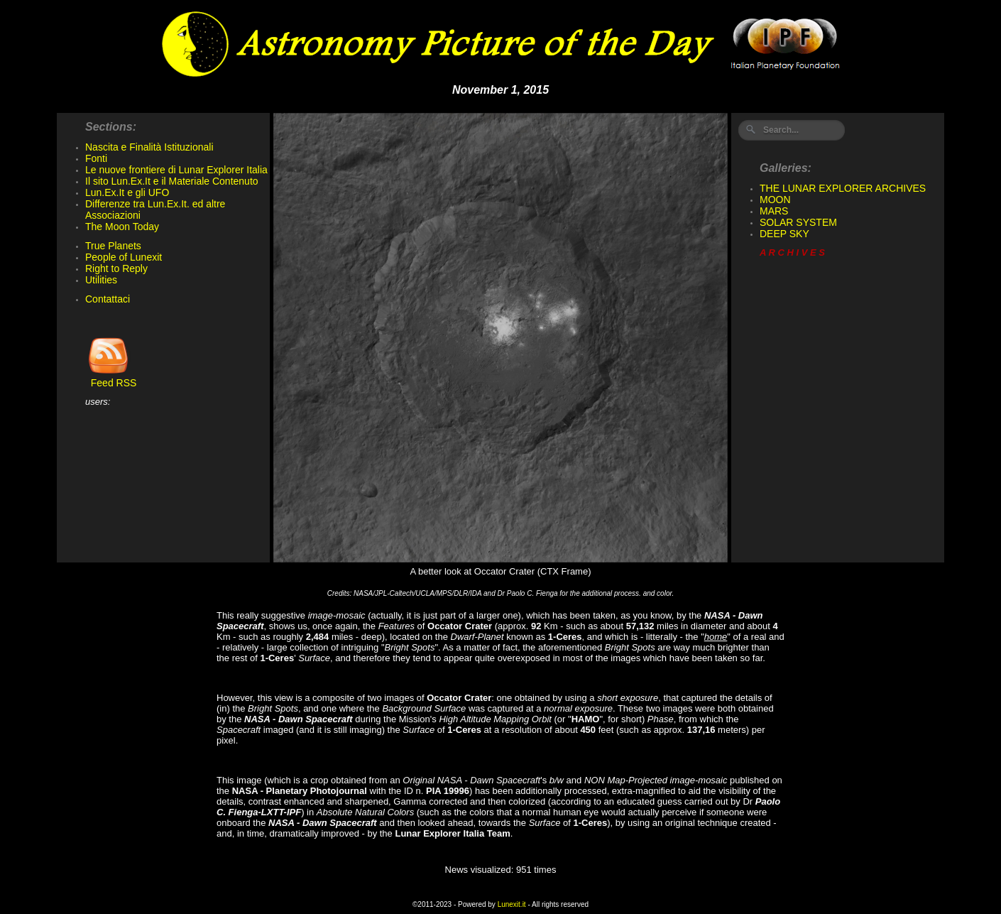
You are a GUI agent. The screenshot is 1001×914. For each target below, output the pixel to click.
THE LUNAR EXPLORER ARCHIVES (843, 188)
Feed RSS (110, 378)
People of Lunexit (123, 257)
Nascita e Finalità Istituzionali (149, 147)
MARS (774, 211)
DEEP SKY (784, 233)
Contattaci (107, 299)
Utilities (101, 279)
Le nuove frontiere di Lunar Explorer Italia (176, 169)
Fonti (96, 158)
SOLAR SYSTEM (798, 222)
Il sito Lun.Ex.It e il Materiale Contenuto (171, 181)
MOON (775, 199)
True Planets (113, 245)
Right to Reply (116, 268)
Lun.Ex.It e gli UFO (127, 192)
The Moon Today (122, 226)
